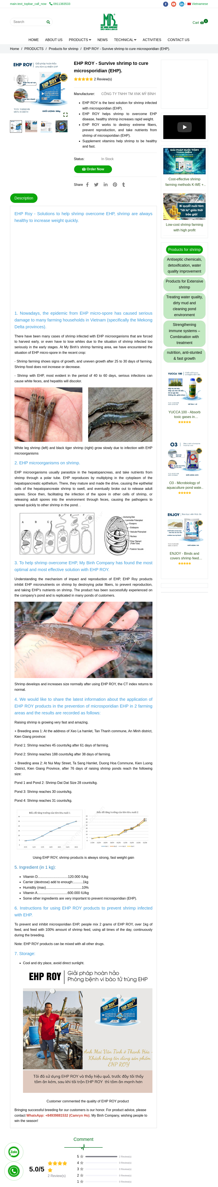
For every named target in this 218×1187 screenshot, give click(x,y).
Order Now (93, 169)
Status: (79, 159)
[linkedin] (182, 4)
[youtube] (175, 4)
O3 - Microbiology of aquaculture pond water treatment (184, 485)
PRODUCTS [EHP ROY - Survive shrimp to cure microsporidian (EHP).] (34, 49)
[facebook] (167, 4)
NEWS (103, 40)
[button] (198, 4)
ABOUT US (54, 40)
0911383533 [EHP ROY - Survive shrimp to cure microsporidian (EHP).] (59, 4)
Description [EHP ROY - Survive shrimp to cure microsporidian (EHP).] (23, 198)
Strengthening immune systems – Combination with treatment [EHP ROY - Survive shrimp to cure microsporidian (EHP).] (184, 334)
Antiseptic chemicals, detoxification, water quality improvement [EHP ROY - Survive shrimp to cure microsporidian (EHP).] (184, 265)
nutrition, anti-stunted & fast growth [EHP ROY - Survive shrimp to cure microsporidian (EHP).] (184, 355)
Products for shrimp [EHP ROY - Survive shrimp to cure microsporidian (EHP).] (63, 49)
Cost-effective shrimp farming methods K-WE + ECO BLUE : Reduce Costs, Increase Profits (184, 182)
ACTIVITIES (152, 40)
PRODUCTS (80, 40)
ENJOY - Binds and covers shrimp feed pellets (184, 556)
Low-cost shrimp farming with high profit (184, 227)
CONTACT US (178, 40)
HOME (34, 40)
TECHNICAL (125, 40)
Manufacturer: (85, 94)
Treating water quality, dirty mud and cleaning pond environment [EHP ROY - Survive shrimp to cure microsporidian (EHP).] (184, 306)
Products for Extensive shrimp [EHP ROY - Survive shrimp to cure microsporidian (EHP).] (184, 284)
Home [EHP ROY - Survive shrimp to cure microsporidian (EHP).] (14, 49)
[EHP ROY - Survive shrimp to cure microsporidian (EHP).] (109, 22)
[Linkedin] (106, 184)
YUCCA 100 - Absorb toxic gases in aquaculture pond (184, 414)
